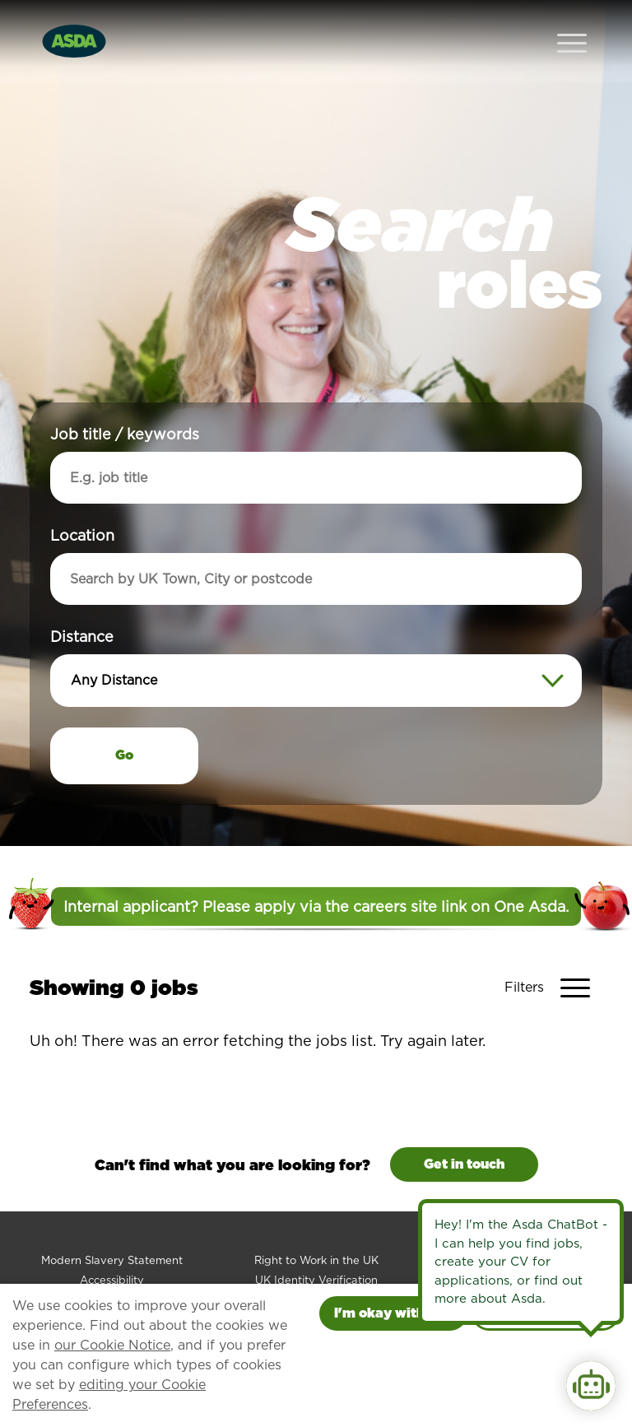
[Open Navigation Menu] (572, 25)
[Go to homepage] (74, 23)
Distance (82, 603)
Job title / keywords (124, 401)
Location (82, 502)
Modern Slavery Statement (112, 1227)
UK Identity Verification (316, 1247)
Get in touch (464, 1131)
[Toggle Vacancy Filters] (553, 954)
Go (124, 722)
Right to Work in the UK (316, 1227)
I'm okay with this (393, 1313)
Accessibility (112, 1247)
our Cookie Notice (112, 1345)
